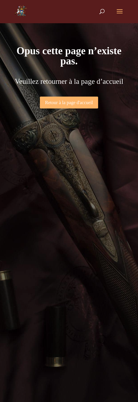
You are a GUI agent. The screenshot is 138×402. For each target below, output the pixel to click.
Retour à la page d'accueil (69, 102)
